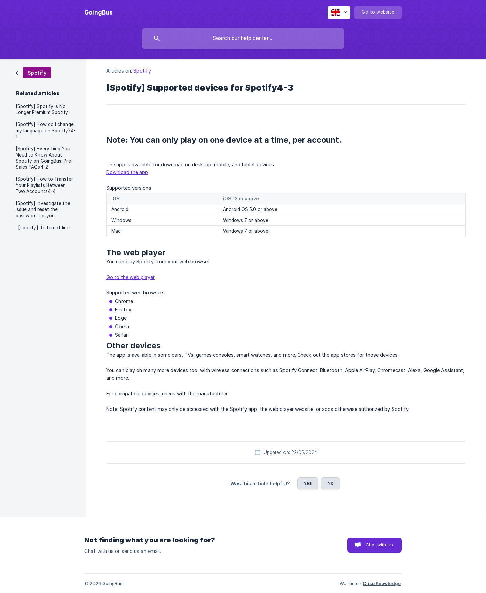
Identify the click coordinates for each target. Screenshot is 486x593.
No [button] (330, 483)
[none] (98, 12)
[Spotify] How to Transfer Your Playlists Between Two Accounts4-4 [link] (44, 185)
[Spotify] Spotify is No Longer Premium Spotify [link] (42, 109)
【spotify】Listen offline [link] (43, 227)
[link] (33, 72)
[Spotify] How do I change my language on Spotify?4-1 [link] (46, 130)
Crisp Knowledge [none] (382, 583)
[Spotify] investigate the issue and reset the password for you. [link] (43, 209)
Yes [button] (308, 483)
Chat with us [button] (379, 544)
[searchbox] (243, 38)
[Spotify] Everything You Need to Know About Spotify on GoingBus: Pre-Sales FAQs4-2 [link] (44, 158)
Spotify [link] (142, 71)
